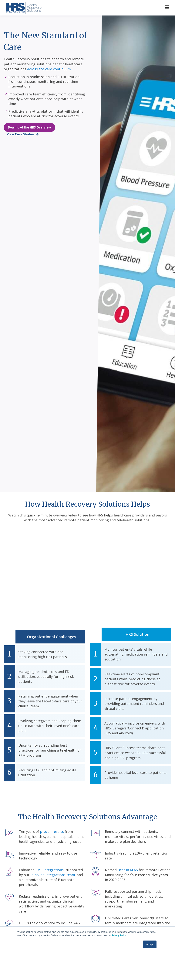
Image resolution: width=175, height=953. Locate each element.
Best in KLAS (128, 870)
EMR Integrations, (50, 870)
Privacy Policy (119, 935)
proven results (52, 831)
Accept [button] (149, 944)
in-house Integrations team (52, 874)
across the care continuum (49, 69)
